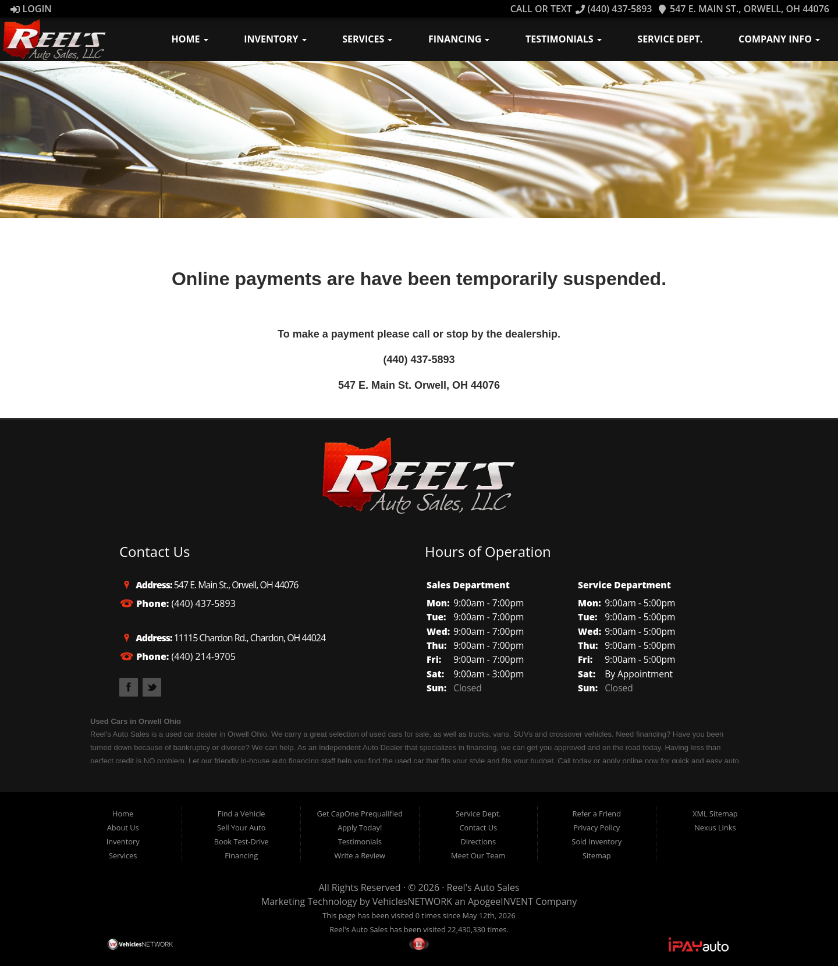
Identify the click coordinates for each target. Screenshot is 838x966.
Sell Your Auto (241, 827)
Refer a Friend (597, 813)
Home (190, 39)
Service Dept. (669, 39)
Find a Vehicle (241, 813)
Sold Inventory (596, 841)
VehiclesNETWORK (412, 901)
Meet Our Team (478, 855)
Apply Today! (360, 827)
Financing (458, 39)
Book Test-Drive (241, 841)
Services (367, 39)
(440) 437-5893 (418, 359)
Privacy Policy (596, 827)
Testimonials (563, 39)
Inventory (275, 39)
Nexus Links (715, 827)
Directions (478, 841)
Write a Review (359, 855)
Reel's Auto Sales (483, 887)
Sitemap (597, 855)
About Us (123, 827)
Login (31, 8)
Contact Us (478, 827)
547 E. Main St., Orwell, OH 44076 (743, 8)
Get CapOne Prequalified (360, 813)
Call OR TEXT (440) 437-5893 (581, 8)
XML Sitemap (715, 813)
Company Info (779, 39)
